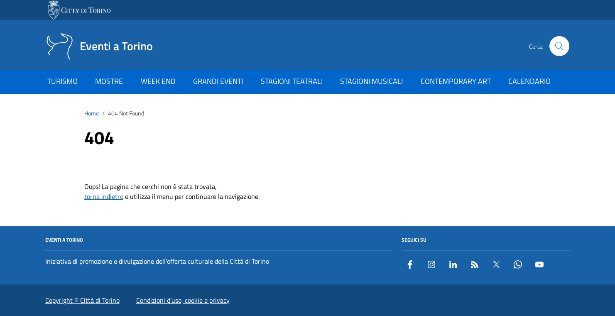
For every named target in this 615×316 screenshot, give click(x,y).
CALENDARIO (529, 81)
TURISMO (62, 81)
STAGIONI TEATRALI (292, 81)
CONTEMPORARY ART (456, 81)
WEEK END (158, 81)
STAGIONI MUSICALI (371, 81)
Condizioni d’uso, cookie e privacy (183, 300)
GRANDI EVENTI (218, 81)
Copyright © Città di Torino (82, 300)
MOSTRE (109, 81)
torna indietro (103, 196)
